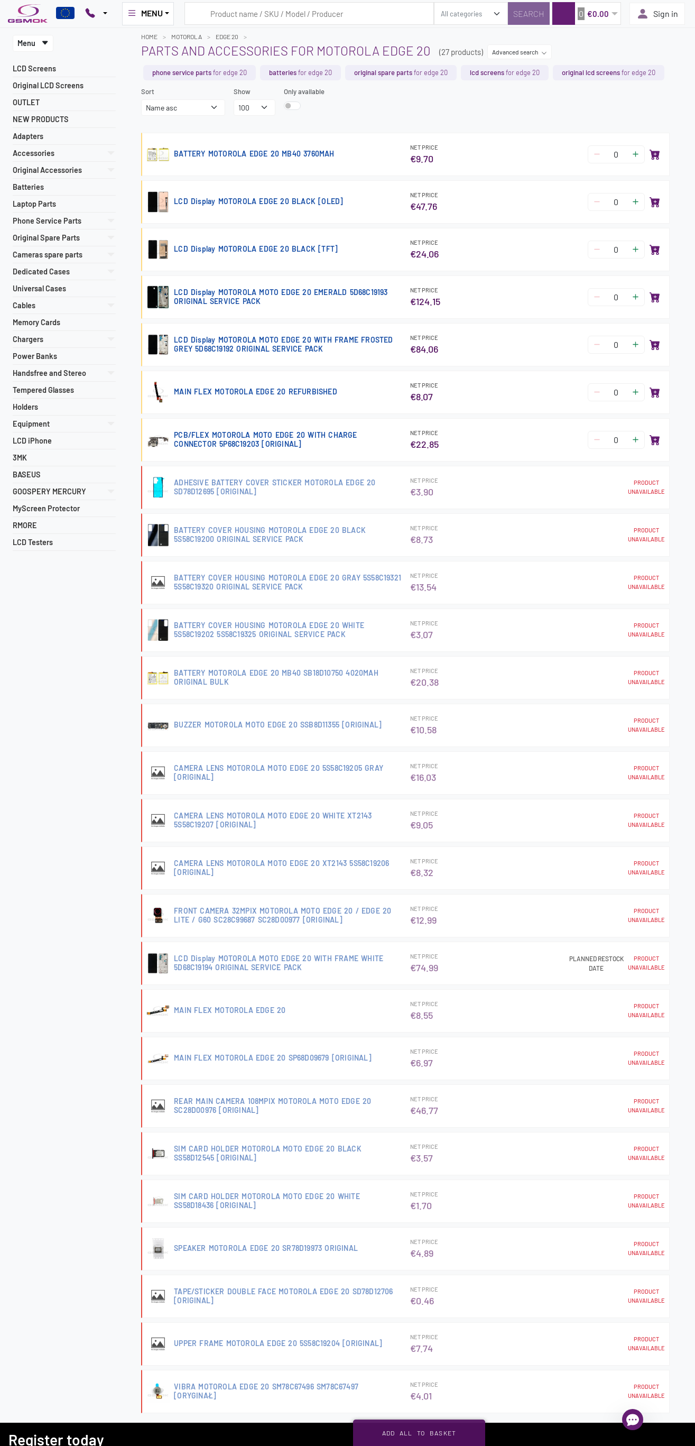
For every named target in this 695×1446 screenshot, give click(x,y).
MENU (145, 13)
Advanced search (519, 52)
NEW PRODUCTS (41, 119)
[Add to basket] (655, 154)
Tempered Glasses (43, 389)
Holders (25, 406)
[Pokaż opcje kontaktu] (96, 14)
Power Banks (35, 356)
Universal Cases (39, 288)
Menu (33, 43)
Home (149, 36)
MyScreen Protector (46, 508)
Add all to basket (419, 1432)
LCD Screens (34, 68)
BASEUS (27, 474)
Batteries (28, 186)
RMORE (25, 525)
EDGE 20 (227, 36)
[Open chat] (632, 1419)
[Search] (529, 13)
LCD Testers (33, 542)
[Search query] (309, 13)
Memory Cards (36, 322)
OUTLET (26, 102)
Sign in (657, 13)
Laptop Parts (34, 203)
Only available (304, 91)
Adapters (28, 136)
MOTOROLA (186, 36)
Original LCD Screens (48, 85)
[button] (586, 13)
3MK (20, 457)
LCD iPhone (32, 440)
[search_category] (471, 13)
